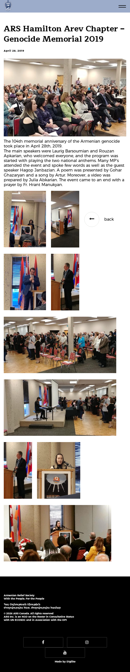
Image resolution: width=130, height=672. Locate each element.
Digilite (71, 661)
